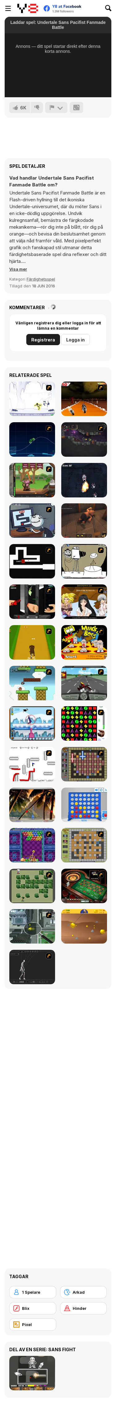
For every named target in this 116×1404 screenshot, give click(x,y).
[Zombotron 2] (84, 439)
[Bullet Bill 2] (32, 683)
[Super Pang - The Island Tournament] (32, 805)
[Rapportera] (56, 107)
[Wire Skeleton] (32, 967)
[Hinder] (83, 1308)
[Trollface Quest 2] (84, 561)
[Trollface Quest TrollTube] (32, 520)
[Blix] (32, 1308)
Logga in (75, 339)
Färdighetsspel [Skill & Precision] (41, 279)
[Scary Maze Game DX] (32, 561)
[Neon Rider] (32, 439)
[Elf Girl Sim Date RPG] (84, 601)
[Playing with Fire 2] (84, 764)
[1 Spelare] (32, 1292)
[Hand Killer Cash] (32, 601)
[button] (18, 269)
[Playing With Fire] (84, 845)
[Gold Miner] (84, 926)
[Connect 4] (84, 805)
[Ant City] (32, 926)
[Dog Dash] (32, 642)
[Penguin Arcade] (32, 723)
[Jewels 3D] (84, 723)
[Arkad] (83, 1292)
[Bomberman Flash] (32, 886)
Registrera (43, 339)
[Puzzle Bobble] (32, 845)
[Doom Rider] (84, 399)
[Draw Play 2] (32, 764)
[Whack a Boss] (84, 642)
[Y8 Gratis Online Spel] (27, 8)
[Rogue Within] (84, 520)
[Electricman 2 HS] (32, 399)
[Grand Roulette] (84, 886)
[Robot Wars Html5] (84, 480)
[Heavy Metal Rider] (84, 683)
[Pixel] (32, 1324)
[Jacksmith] (32, 480)
